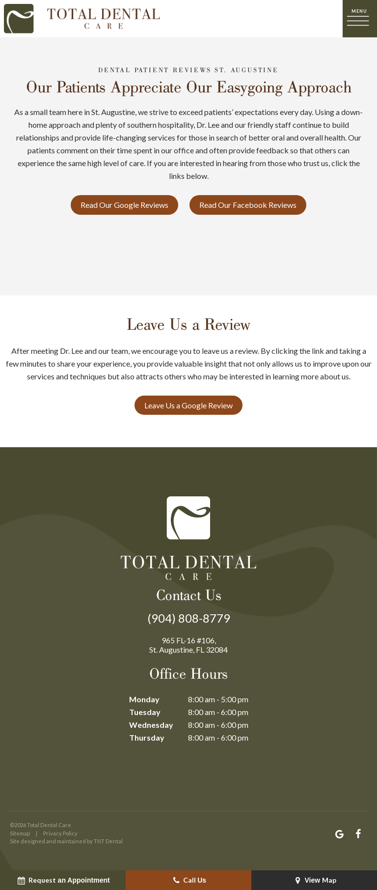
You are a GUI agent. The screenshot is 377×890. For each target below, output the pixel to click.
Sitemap (20, 833)
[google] (339, 834)
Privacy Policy (60, 833)
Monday (144, 699)
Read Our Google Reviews (124, 204)
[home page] (82, 18)
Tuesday (145, 712)
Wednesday (151, 724)
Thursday (146, 737)
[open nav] (360, 18)
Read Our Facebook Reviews (247, 204)
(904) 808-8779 (188, 618)
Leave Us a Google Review (188, 405)
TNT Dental (108, 841)
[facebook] (358, 834)
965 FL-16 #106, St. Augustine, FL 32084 (188, 644)
